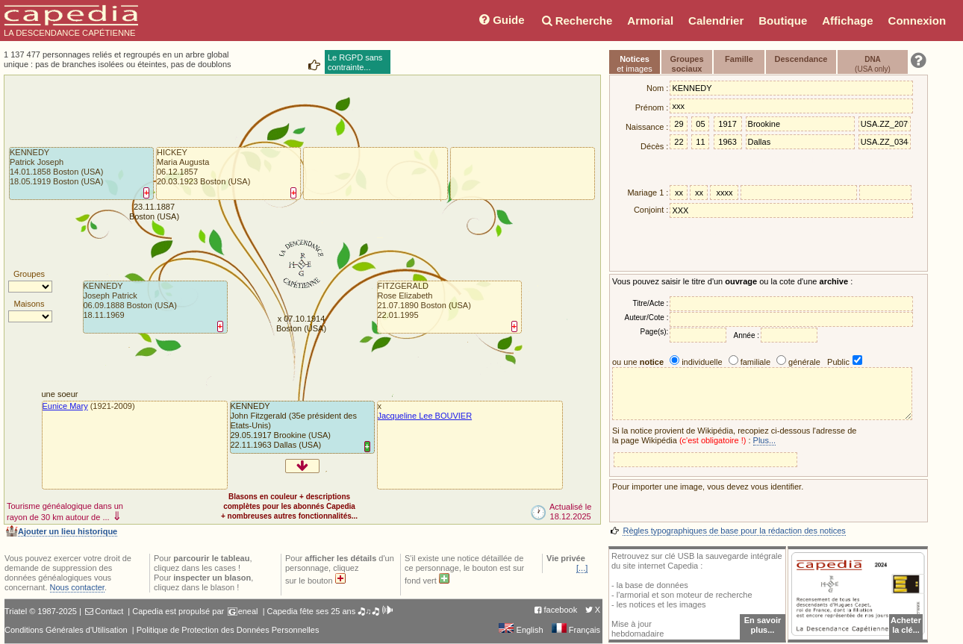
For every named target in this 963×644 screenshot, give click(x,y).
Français (576, 629)
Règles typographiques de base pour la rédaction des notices (734, 530)
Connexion (917, 20)
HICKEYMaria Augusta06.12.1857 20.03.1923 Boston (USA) (203, 167)
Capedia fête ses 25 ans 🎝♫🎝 (330, 611)
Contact (109, 611)
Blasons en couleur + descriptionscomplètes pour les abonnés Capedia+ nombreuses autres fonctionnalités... (289, 506)
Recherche (576, 20)
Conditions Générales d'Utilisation (66, 629)
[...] (582, 567)
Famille (739, 58)
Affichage (847, 20)
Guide (500, 19)
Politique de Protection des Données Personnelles (228, 629)
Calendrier (716, 20)
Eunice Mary (65, 405)
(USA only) (873, 64)
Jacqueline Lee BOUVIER (425, 415)
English (521, 629)
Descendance (801, 58)
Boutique (782, 20)
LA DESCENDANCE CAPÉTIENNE (71, 20)
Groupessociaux (686, 63)
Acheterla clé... (906, 625)
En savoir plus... (763, 625)
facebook (561, 609)
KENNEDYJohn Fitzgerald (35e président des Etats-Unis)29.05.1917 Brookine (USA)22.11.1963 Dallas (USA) (294, 425)
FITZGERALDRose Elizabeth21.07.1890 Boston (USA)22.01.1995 (424, 300)
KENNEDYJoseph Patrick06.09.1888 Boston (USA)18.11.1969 (130, 300)
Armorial (650, 20)
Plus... (764, 440)
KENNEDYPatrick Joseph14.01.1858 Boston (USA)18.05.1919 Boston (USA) (56, 167)
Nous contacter (77, 587)
